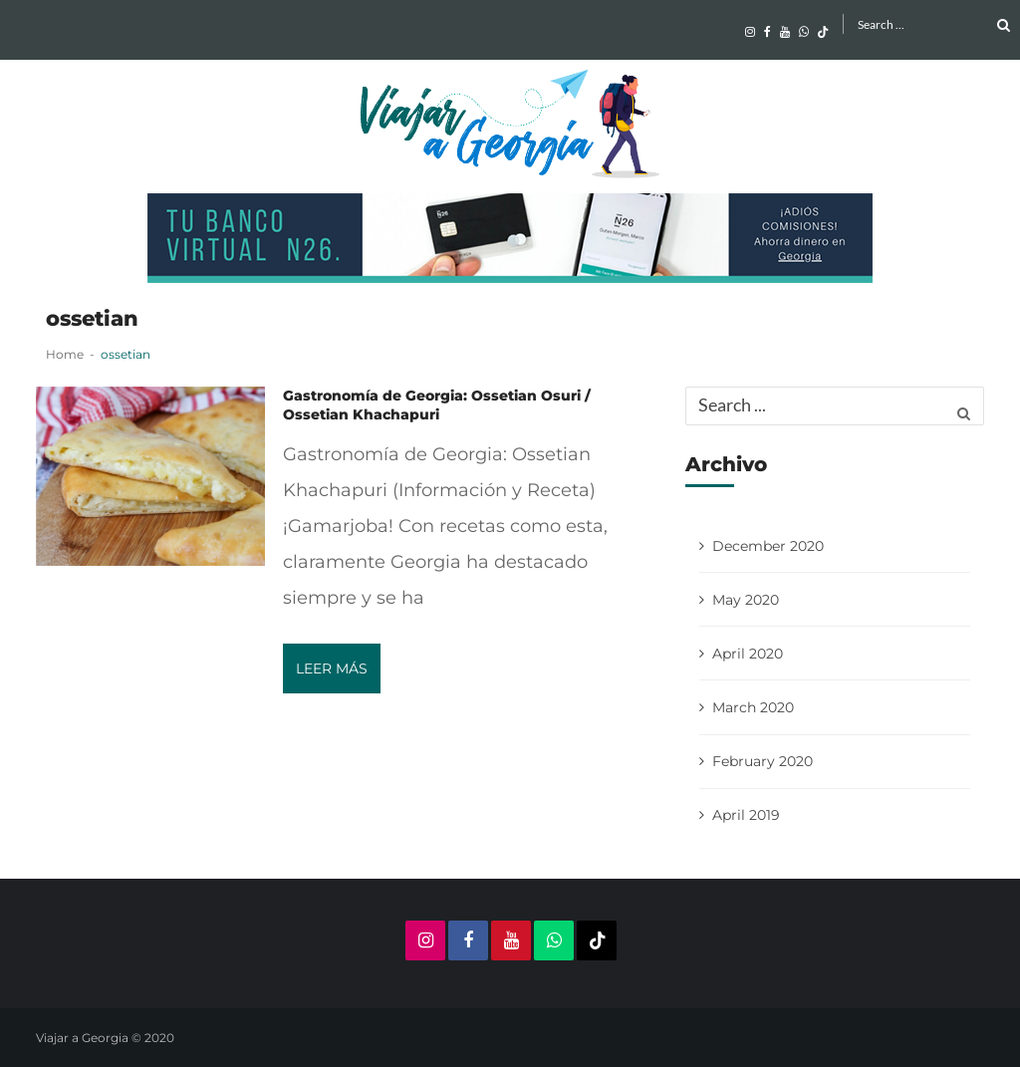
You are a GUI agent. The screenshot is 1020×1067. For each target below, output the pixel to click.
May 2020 (745, 600)
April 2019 (746, 815)
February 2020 (762, 761)
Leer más (332, 668)
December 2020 (768, 546)
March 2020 (753, 707)
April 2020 (747, 654)
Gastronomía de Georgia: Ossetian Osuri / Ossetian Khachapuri (437, 405)
